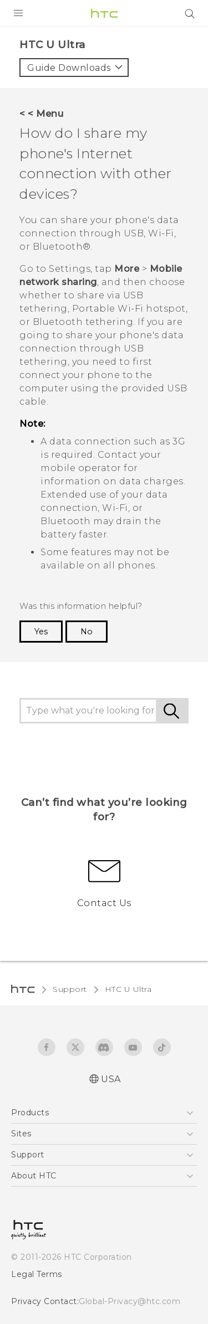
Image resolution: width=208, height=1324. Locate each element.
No (86, 632)
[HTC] (104, 13)
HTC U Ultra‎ (128, 989)
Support (70, 989)
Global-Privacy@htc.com (129, 1301)
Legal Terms (36, 1274)
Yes (41, 632)
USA (111, 1079)
